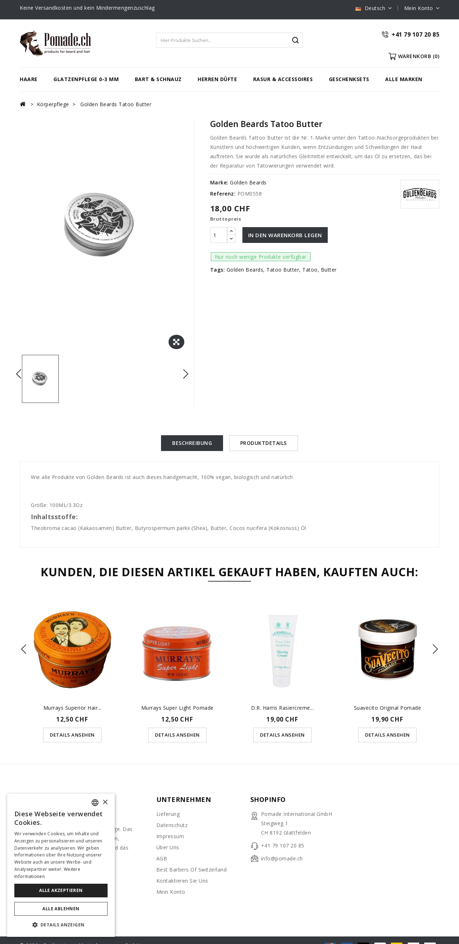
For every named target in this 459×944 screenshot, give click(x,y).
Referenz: (223, 193)
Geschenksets (349, 79)
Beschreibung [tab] (192, 443)
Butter (329, 269)
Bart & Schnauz (158, 79)
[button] (61, 925)
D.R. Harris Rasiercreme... (282, 707)
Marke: (219, 182)
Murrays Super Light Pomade (177, 707)
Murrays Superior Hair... (72, 707)
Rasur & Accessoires (283, 79)
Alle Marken (403, 79)
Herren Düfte (217, 79)
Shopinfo (268, 799)
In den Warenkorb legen (285, 235)
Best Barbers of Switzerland (191, 869)
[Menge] (218, 235)
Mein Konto (170, 891)
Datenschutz (172, 824)
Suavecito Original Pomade (387, 707)
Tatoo (310, 269)
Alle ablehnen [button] (60, 909)
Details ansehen (72, 734)
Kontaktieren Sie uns (182, 880)
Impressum (170, 835)
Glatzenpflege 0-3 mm (86, 79)
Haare (29, 79)
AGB (161, 858)
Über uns (167, 847)
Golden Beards (248, 182)
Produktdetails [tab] (263, 443)
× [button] (105, 802)
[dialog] (61, 865)
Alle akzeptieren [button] (60, 890)
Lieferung (168, 813)
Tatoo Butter (282, 269)
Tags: (217, 269)
